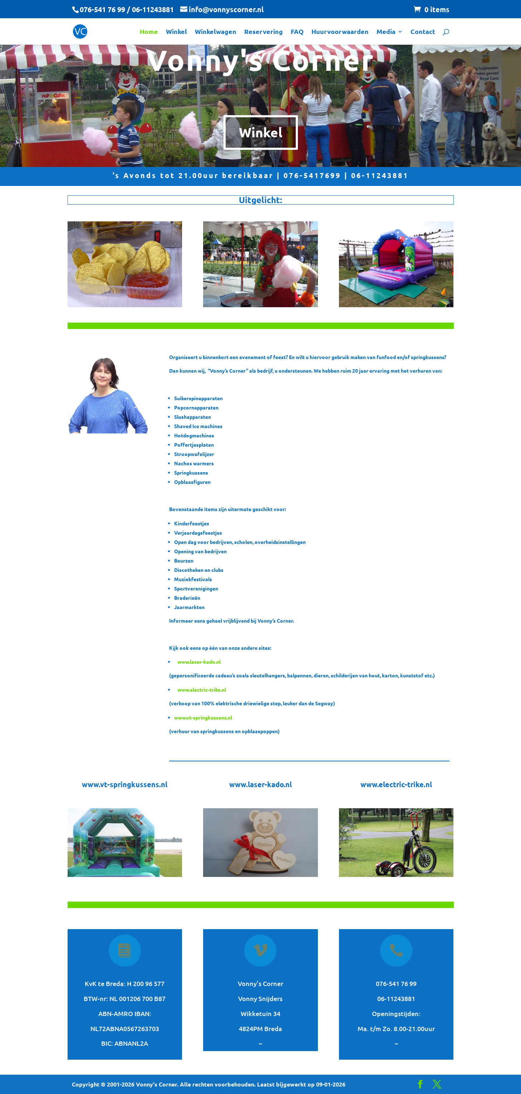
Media (386, 32)
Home (149, 32)
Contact (423, 32)
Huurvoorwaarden (340, 32)
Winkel (176, 32)
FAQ (297, 32)
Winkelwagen (215, 32)
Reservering (263, 32)
